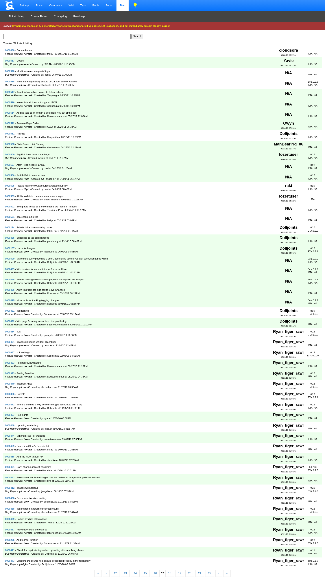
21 (199, 573)
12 (115, 573)
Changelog (60, 16)
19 (179, 573)
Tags (83, 5)
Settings (24, 5)
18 (169, 573)
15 (145, 573)
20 (189, 573)
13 (125, 573)
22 (209, 573)
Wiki (71, 5)
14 (135, 573)
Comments (55, 5)
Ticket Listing (16, 16)
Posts (39, 5)
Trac (122, 5)
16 (155, 573)
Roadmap (79, 16)
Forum (109, 5)
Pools (95, 5)
